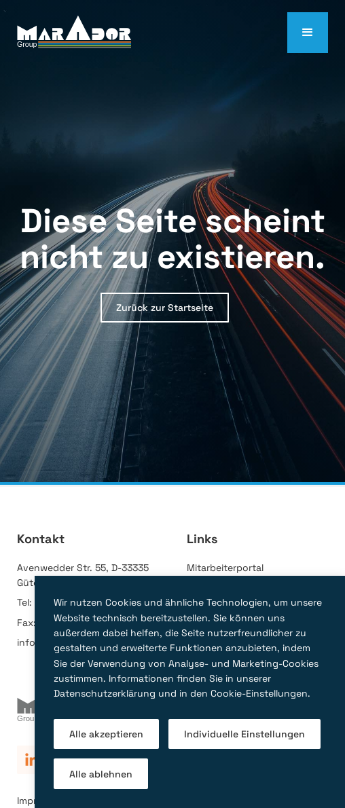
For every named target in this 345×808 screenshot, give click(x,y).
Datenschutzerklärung (105, 693)
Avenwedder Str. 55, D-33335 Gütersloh (83, 575)
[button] (307, 32)
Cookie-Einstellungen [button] (259, 693)
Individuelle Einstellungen (244, 734)
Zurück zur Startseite (164, 307)
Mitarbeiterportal (225, 568)
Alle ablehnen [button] (100, 774)
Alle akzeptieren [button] (106, 734)
